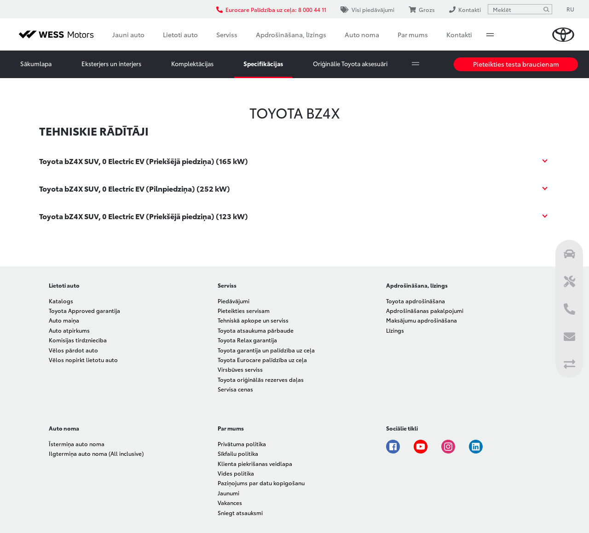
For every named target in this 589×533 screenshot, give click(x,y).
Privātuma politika (242, 444)
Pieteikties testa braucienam (516, 63)
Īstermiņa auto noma (76, 444)
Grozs (422, 9)
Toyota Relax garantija (247, 340)
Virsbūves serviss (240, 369)
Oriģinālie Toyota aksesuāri (350, 63)
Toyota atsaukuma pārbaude (256, 330)
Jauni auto (128, 34)
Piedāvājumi (233, 301)
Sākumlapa (36, 63)
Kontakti (459, 34)
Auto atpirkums (69, 330)
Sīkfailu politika (238, 453)
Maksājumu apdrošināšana (421, 320)
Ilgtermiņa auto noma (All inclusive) (96, 453)
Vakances (230, 502)
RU (570, 9)
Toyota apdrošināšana (415, 301)
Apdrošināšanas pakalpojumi (424, 310)
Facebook (393, 447)
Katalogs (61, 301)
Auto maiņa (64, 320)
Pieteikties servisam (244, 310)
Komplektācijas (192, 63)
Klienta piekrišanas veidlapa (255, 463)
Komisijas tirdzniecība (78, 340)
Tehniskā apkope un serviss (253, 320)
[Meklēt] (546, 9)
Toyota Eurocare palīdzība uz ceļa (262, 359)
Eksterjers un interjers (111, 63)
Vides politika (236, 473)
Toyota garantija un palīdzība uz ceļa (266, 350)
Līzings (395, 330)
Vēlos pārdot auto (73, 350)
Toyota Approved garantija (84, 310)
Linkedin (476, 447)
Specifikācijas (263, 63)
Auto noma (362, 34)
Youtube (420, 447)
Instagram (448, 447)
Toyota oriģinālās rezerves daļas (261, 379)
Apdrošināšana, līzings (291, 34)
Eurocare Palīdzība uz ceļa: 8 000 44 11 (271, 9)
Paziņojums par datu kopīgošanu (261, 483)
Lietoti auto (180, 34)
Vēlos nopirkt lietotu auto (83, 359)
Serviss (226, 34)
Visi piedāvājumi (367, 9)
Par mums (413, 34)
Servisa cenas (235, 389)
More (490, 34)
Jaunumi (228, 493)
